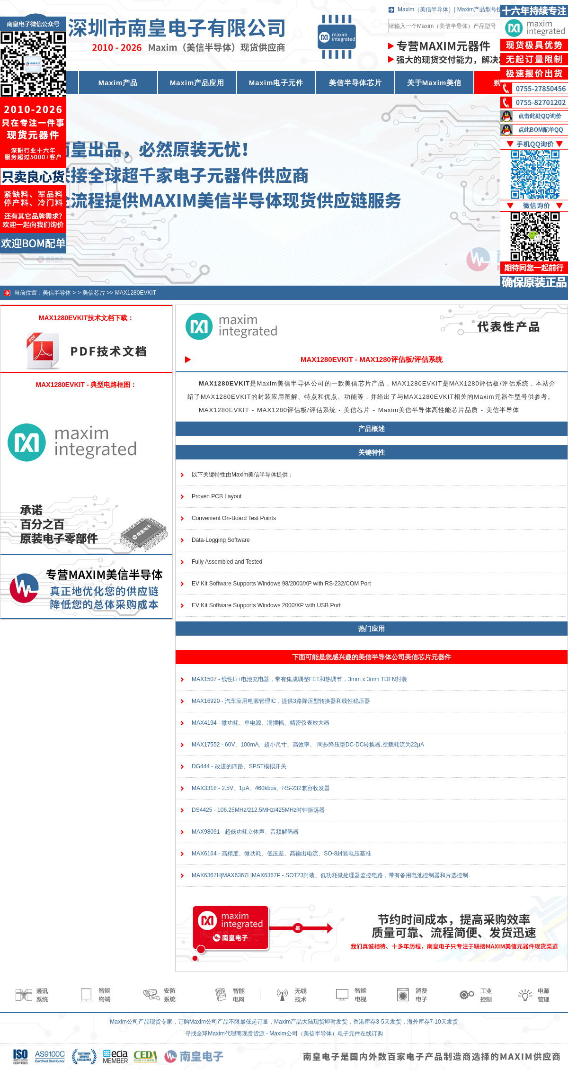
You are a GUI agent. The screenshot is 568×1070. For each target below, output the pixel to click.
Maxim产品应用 (197, 83)
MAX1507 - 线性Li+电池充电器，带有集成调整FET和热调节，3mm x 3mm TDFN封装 (299, 679)
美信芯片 (93, 292)
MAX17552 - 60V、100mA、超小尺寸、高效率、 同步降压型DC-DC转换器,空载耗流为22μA (308, 744)
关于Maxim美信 (434, 83)
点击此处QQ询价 (539, 116)
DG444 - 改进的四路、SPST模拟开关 (239, 766)
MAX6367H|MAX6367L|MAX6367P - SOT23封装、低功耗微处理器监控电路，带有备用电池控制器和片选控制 (330, 875)
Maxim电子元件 (276, 83)
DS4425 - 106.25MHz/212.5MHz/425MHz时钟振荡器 (258, 810)
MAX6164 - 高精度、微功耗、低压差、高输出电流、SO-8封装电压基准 (281, 853)
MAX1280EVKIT (135, 292)
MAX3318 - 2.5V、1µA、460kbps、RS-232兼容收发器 (261, 788)
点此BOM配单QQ (540, 129)
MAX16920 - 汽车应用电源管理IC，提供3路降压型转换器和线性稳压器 (281, 701)
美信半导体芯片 (355, 83)
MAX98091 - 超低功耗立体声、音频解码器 (245, 831)
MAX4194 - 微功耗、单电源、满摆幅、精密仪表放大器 (260, 722)
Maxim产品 (118, 83)
